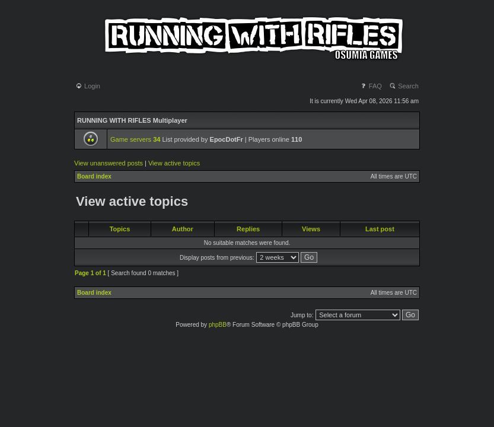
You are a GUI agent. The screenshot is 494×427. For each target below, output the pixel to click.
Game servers (135, 139)
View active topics (174, 163)
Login (87, 86)
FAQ (371, 86)
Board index (94, 176)
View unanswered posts (108, 163)
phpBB (218, 324)
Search (404, 86)
